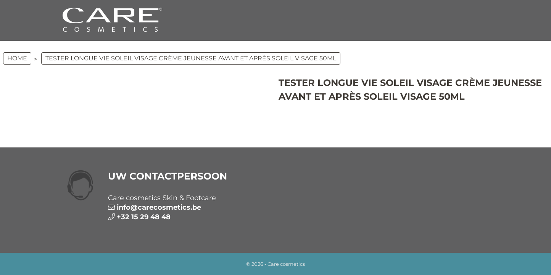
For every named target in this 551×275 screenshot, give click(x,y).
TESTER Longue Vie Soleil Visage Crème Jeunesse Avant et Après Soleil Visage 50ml (190, 58)
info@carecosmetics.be (159, 207)
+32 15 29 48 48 (144, 217)
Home (17, 58)
